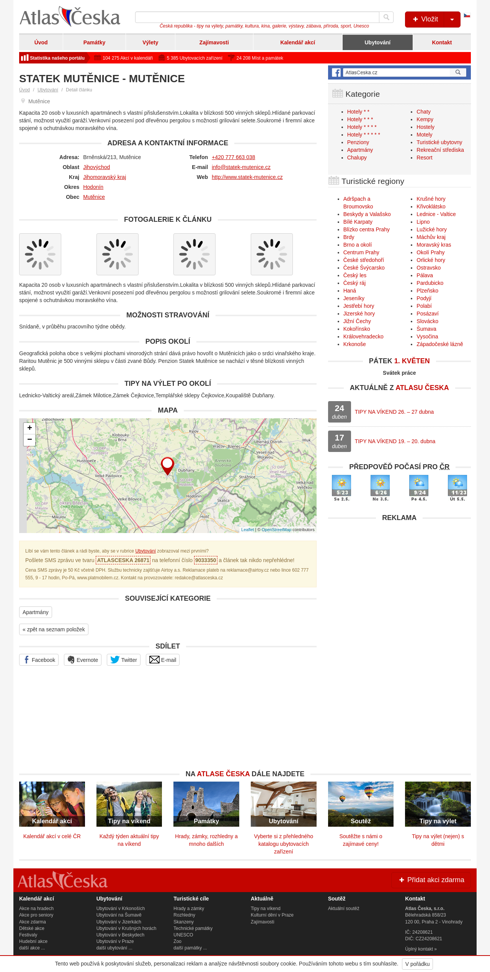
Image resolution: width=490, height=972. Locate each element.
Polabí (424, 306)
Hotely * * (358, 112)
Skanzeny (183, 922)
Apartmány (36, 612)
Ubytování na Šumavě (119, 915)
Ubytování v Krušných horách (126, 928)
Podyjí (423, 298)
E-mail (162, 659)
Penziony (358, 142)
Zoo (177, 941)
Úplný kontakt (419, 949)
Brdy (348, 237)
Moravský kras (433, 245)
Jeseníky (353, 298)
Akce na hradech (36, 908)
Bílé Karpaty (357, 222)
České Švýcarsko (364, 268)
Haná (349, 291)
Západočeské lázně (439, 344)
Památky (94, 42)
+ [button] (29, 428)
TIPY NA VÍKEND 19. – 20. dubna (395, 441)
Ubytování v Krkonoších (120, 908)
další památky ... (190, 948)
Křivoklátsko (430, 206)
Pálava (424, 275)
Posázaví (427, 313)
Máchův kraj (430, 237)
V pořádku (417, 964)
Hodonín (93, 187)
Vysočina (427, 336)
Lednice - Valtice (436, 214)
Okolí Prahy (430, 252)
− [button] (29, 440)
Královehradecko (363, 336)
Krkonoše (354, 344)
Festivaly (28, 935)
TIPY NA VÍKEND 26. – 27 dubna (394, 412)
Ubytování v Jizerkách (118, 922)
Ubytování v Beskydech (120, 935)
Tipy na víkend (266, 908)
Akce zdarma (32, 922)
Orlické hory (430, 260)
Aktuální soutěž (343, 908)
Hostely (425, 127)
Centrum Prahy (361, 252)
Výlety (150, 42)
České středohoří (363, 260)
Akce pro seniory (36, 915)
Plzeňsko (427, 291)
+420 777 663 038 (233, 157)
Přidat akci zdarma (431, 880)
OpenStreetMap (276, 529)
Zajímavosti (214, 42)
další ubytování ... (114, 948)
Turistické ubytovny (439, 142)
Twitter (123, 659)
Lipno (423, 222)
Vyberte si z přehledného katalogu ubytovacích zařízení (283, 844)
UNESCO (183, 935)
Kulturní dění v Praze (272, 915)
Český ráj (354, 283)
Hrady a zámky (188, 908)
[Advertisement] (399, 579)
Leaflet (247, 529)
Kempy (424, 119)
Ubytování (377, 42)
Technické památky (192, 928)
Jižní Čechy (357, 321)
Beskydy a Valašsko (367, 214)
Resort (424, 157)
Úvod (41, 42)
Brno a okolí (357, 245)
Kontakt (442, 42)
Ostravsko (428, 268)
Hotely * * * (360, 119)
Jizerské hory (359, 313)
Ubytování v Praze (115, 941)
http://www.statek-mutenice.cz (247, 177)
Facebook (39, 659)
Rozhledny (184, 915)
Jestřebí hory (358, 306)
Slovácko (427, 321)
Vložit (436, 19)
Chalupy (357, 157)
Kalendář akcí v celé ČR (52, 836)
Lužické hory (431, 229)
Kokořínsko (356, 329)
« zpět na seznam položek (54, 629)
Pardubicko (429, 283)
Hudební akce (33, 941)
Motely (424, 135)
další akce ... (32, 948)
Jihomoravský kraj (104, 177)
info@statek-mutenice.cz (241, 167)
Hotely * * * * (362, 127)
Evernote (82, 659)
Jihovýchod (96, 167)
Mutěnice (94, 197)
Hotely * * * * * (363, 135)
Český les (355, 275)
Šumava (426, 329)
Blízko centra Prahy (366, 229)
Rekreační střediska (440, 150)
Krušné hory (430, 199)
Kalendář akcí (297, 42)
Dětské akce (31, 928)
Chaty (423, 112)
